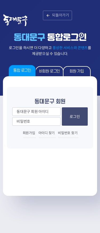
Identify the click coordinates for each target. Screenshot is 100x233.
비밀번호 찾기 (67, 133)
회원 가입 (77, 71)
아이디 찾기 (46, 133)
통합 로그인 (22, 70)
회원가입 (29, 133)
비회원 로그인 (49, 71)
